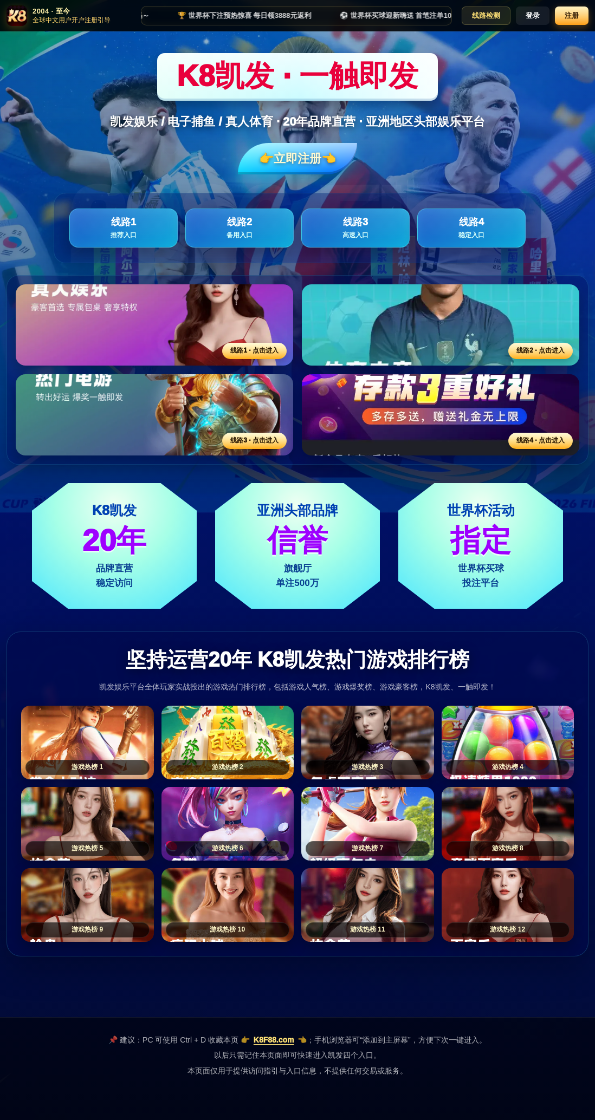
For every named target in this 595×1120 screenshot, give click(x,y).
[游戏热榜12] (508, 905)
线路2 (239, 228)
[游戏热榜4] (508, 742)
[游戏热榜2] (227, 742)
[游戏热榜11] (367, 905)
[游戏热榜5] (87, 824)
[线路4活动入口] (440, 414)
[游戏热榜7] (367, 824)
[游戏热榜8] (508, 824)
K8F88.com (274, 1040)
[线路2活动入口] (440, 325)
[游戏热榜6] (227, 824)
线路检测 (486, 15)
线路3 (355, 228)
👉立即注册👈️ (297, 158)
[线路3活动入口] (154, 414)
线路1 (123, 228)
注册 (572, 15)
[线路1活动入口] (154, 325)
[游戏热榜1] (87, 742)
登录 (533, 15)
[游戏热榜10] (227, 905)
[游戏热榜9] (87, 905)
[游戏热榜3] (367, 742)
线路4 (471, 228)
